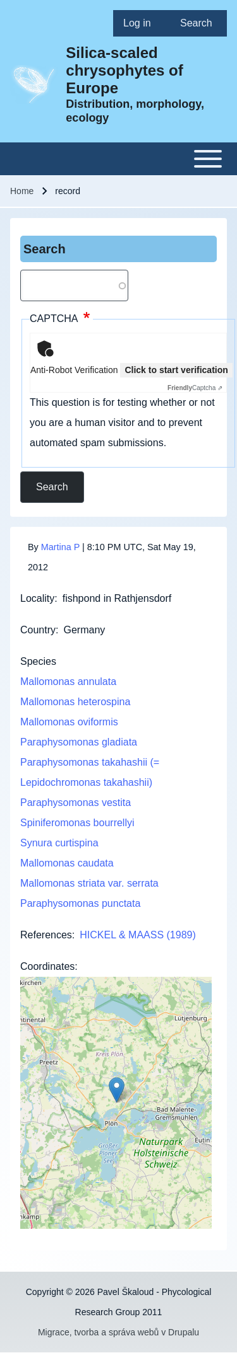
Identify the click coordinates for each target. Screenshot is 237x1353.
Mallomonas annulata (68, 681)
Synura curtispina (59, 843)
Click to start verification (176, 370)
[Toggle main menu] (118, 158)
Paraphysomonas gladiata (78, 742)
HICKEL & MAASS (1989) (137, 935)
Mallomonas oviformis (69, 722)
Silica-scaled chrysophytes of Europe (124, 70)
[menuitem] (141, 23)
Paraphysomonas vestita (75, 802)
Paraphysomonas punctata (80, 903)
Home (21, 191)
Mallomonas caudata (67, 863)
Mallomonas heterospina (75, 701)
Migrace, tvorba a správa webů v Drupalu (118, 1332)
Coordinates (47, 966)
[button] (117, 1090)
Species (38, 661)
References (46, 935)
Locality (37, 598)
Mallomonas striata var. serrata (89, 883)
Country (38, 630)
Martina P (60, 547)
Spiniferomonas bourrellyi (77, 822)
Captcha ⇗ (194, 387)
